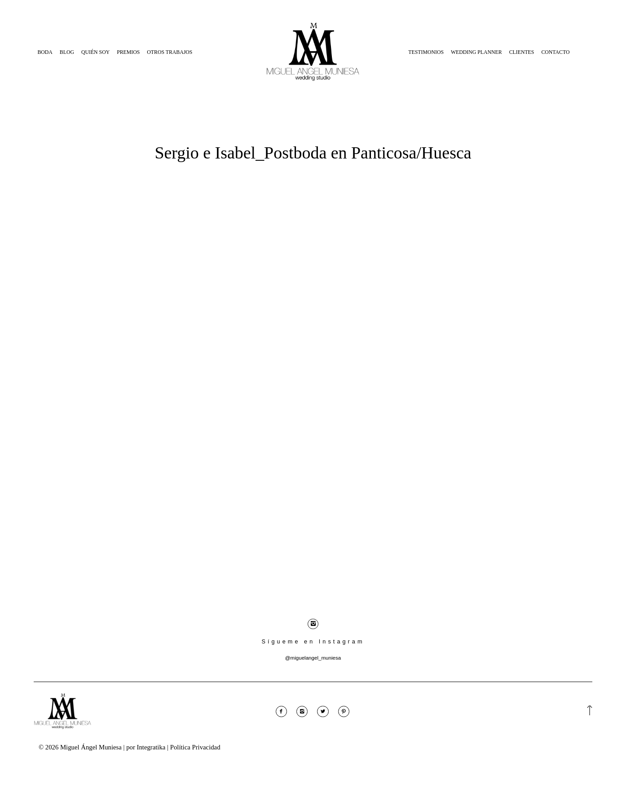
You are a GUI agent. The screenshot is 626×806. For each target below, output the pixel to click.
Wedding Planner (476, 52)
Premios (128, 52)
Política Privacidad (195, 748)
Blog (67, 52)
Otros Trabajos (169, 52)
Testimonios (426, 52)
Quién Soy (95, 52)
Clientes (521, 52)
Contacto (555, 52)
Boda (44, 52)
